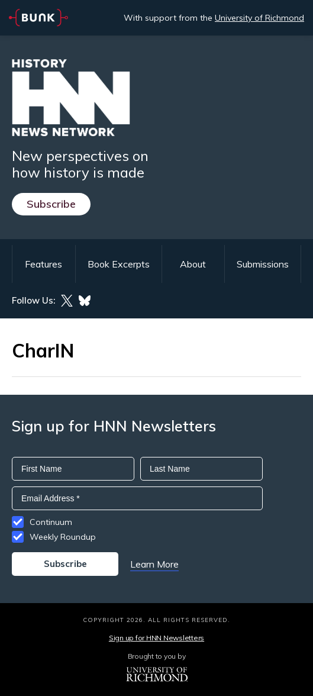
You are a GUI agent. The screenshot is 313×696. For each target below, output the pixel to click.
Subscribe (51, 204)
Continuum (51, 522)
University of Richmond (259, 17)
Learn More (154, 564)
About (193, 264)
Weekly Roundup (63, 536)
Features (43, 264)
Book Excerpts (119, 264)
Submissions (263, 264)
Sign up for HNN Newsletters (156, 637)
